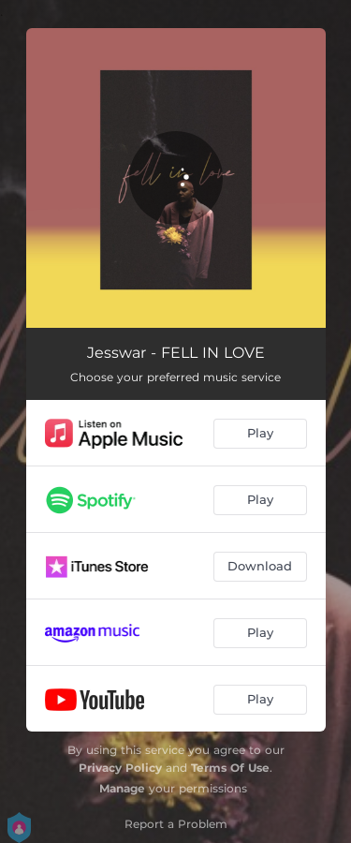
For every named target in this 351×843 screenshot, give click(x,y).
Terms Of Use (230, 768)
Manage (122, 788)
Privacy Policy (120, 768)
